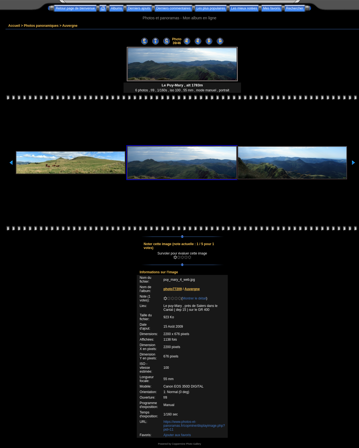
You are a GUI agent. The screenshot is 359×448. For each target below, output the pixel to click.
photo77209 (173, 289)
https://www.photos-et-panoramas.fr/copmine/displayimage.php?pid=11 (194, 425)
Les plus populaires (211, 8)
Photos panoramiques (41, 26)
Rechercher (294, 8)
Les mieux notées (244, 8)
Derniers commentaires (173, 8)
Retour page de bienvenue (75, 8)
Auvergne (69, 26)
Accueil (14, 26)
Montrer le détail (194, 298)
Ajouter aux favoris (177, 435)
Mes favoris (271, 8)
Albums (116, 8)
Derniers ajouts (139, 8)
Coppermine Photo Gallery (186, 443)
